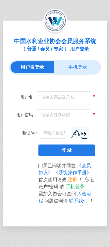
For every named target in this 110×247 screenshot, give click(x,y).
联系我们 (79, 200)
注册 (73, 179)
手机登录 (76, 186)
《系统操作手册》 (72, 172)
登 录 (66, 150)
